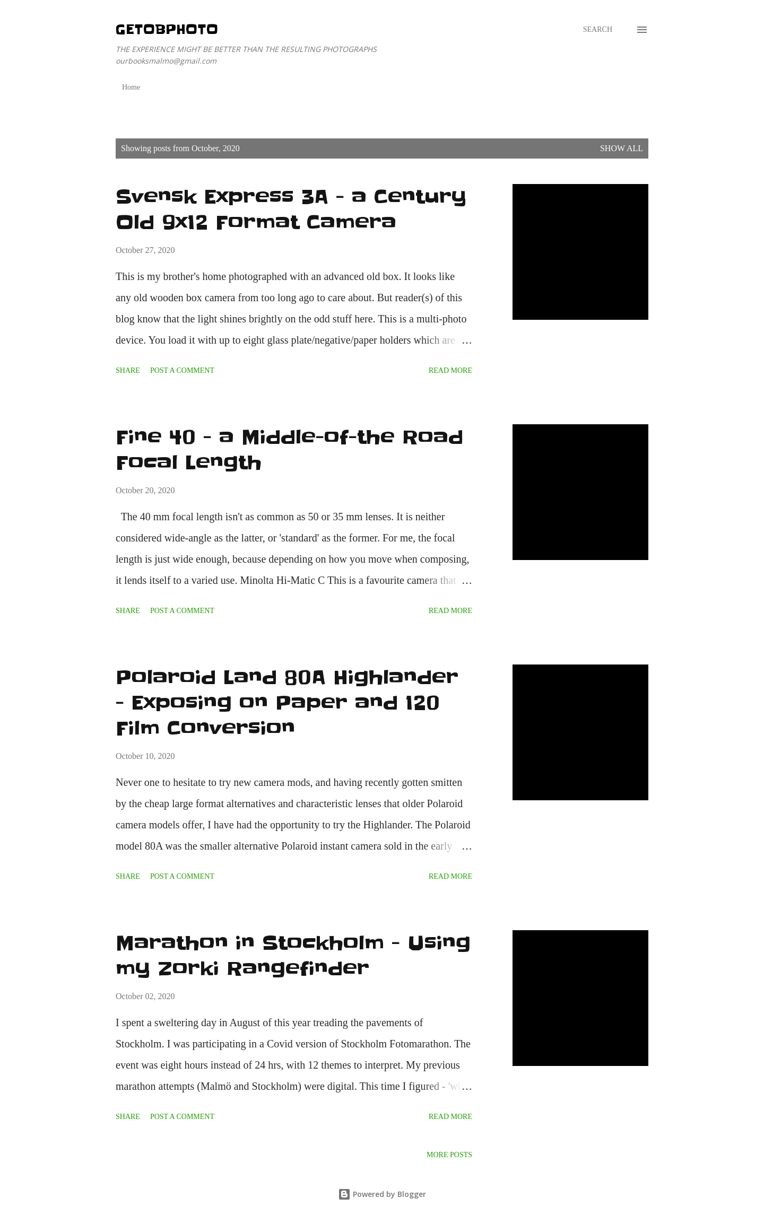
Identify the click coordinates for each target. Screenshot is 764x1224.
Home (131, 87)
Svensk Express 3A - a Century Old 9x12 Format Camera (291, 209)
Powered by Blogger (382, 1194)
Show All (621, 148)
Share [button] (128, 370)
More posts (449, 1155)
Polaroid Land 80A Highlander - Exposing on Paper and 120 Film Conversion (287, 702)
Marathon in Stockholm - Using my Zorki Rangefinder (293, 956)
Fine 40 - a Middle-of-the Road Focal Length (289, 450)
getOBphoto (167, 29)
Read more (450, 370)
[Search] (597, 29)
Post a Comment (182, 370)
